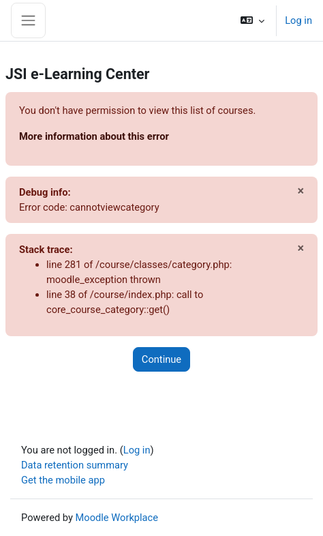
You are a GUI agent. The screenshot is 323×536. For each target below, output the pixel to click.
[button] (252, 20)
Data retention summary (74, 465)
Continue (161, 359)
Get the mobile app (63, 480)
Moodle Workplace (117, 517)
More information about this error (94, 136)
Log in (298, 20)
